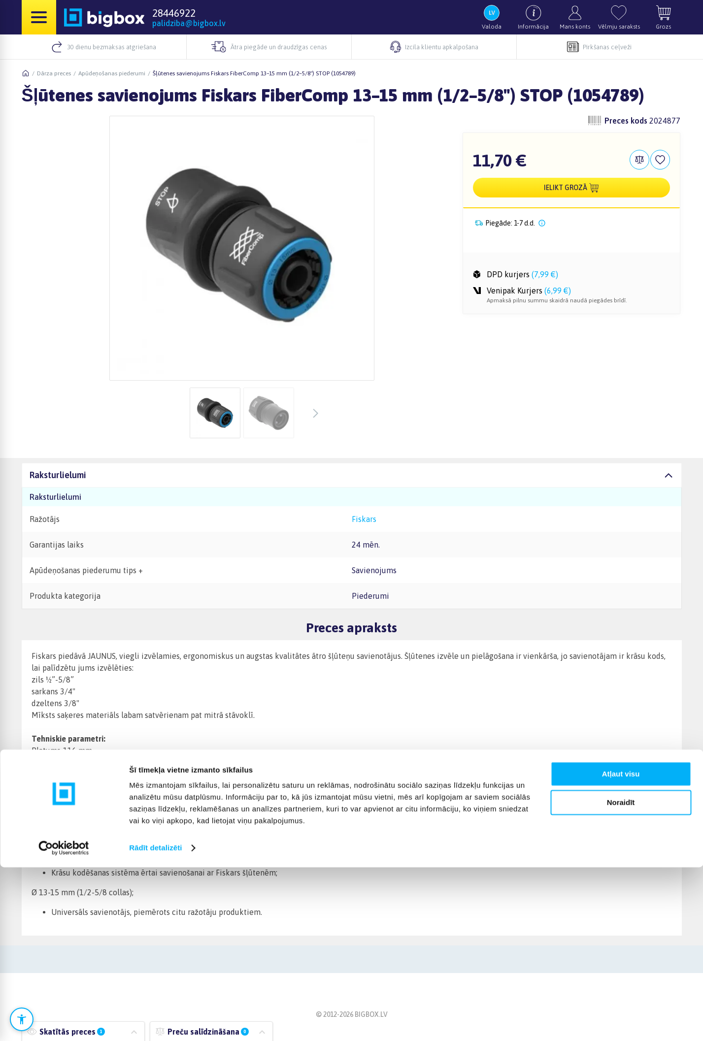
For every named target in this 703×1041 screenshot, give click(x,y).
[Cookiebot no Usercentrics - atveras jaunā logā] (64, 1021)
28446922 (174, 13)
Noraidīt (621, 976)
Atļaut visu (621, 947)
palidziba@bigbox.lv (189, 23)
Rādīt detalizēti (155, 1021)
